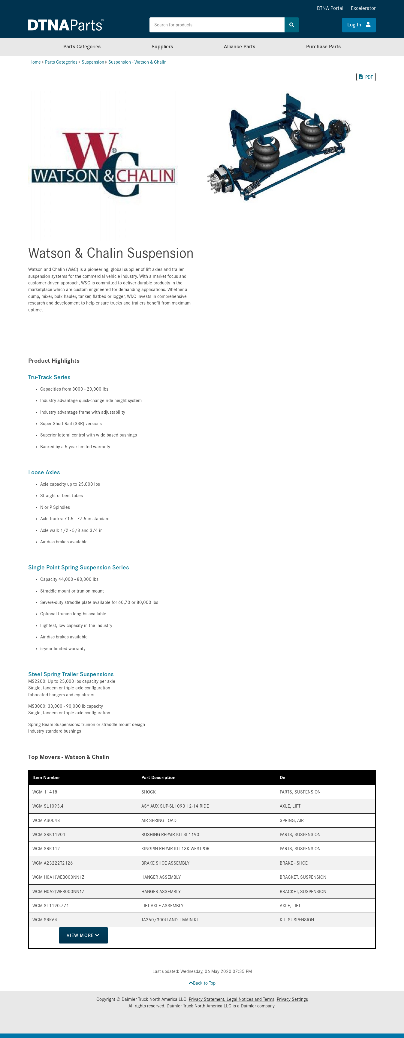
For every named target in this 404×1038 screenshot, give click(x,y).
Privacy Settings (292, 999)
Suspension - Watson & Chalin (137, 62)
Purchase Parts (323, 46)
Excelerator (363, 8)
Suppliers (162, 46)
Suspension (93, 62)
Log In (358, 24)
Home (35, 62)
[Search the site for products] (217, 24)
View (83, 935)
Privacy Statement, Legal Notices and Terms (231, 999)
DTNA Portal (330, 8)
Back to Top (202, 983)
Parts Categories (82, 46)
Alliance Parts (239, 46)
